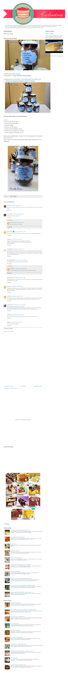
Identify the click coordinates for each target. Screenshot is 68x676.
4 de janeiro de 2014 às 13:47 (16, 322)
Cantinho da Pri (10, 304)
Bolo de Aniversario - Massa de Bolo (17, 616)
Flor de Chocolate (14, 657)
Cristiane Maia (10, 249)
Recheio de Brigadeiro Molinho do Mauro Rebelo (20, 81)
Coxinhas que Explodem (15, 571)
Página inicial (23, 386)
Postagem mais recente (8, 386)
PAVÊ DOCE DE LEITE (15, 550)
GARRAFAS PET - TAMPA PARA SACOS (18, 644)
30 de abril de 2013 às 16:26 (16, 205)
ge (10, 222)
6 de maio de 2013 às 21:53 (16, 239)
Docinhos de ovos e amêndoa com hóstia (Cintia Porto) (21, 578)
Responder (9, 210)
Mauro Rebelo (10, 231)
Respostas (10, 220)
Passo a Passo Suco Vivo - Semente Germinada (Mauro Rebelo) (23, 585)
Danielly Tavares (15, 74)
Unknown (12, 268)
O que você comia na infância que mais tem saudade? (21, 564)
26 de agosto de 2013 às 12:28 (18, 222)
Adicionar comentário (8, 328)
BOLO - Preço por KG (15, 623)
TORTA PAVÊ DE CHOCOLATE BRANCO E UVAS (20, 530)
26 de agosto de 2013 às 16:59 (17, 286)
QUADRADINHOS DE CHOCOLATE (17, 537)
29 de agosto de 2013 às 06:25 (20, 304)
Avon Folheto (7, 524)
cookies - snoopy (49, 33)
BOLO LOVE (13, 544)
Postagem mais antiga (38, 386)
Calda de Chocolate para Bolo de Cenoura (19, 664)
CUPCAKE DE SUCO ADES (16, 557)
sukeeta (8, 205)
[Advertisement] (23, 374)
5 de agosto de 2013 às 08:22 (20, 260)
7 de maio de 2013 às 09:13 (18, 249)
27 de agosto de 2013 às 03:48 (20, 268)
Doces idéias (9, 214)
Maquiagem (7, 523)
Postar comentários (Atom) (12, 388)
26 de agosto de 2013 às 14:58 (19, 277)
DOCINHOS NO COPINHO (16, 602)
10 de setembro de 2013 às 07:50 (17, 314)
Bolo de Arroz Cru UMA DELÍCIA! (17, 637)
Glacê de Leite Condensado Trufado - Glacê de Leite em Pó (22, 592)
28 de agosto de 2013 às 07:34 (17, 296)
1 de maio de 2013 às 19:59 (18, 214)
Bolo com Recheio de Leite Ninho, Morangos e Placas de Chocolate (23, 609)
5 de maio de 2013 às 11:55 (20, 231)
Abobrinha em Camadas (15, 630)
